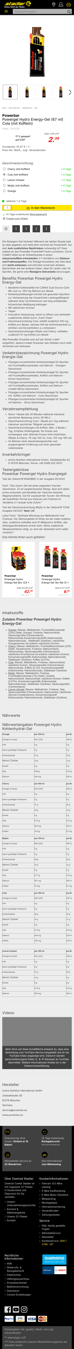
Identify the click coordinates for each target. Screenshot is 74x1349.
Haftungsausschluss (18, 1278)
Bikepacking (49, 1198)
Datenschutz (14, 1274)
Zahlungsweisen (51, 1214)
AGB (9, 1263)
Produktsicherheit (17, 1282)
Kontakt (11, 1220)
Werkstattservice (51, 1233)
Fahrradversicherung (53, 1206)
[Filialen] (53, 4)
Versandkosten (50, 1210)
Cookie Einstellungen (19, 1294)
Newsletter (48, 1236)
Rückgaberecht (38, 214)
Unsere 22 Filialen (17, 1216)
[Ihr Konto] (61, 4)
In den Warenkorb (41, 208)
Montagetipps (49, 1202)
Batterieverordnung (18, 1286)
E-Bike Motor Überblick (55, 1194)
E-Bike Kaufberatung (53, 1190)
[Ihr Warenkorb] (69, 4)
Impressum (13, 1290)
